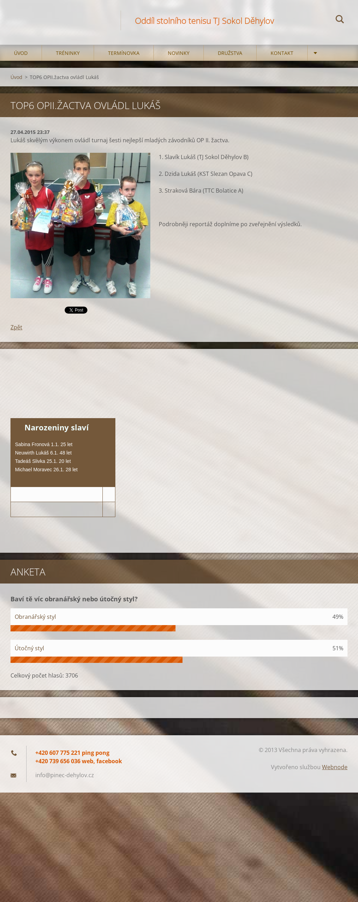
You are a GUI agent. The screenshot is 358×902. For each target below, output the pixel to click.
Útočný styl (29, 648)
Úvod (21, 53)
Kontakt (282, 53)
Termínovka (123, 53)
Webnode (335, 767)
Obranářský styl (35, 617)
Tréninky (68, 53)
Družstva (230, 53)
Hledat (340, 20)
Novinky (178, 53)
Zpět (16, 327)
